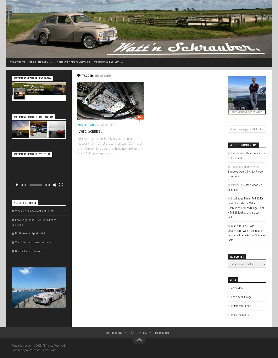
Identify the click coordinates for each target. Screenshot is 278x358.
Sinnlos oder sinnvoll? (73, 62)
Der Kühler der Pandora (28, 251)
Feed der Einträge (241, 297)
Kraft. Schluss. (89, 131)
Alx (54, 350)
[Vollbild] (61, 185)
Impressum (162, 332)
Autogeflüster (86, 124)
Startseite (17, 62)
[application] (39, 173)
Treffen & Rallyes (107, 62)
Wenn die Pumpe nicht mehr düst (34, 211)
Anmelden (237, 288)
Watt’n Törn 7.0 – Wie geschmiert (34, 242)
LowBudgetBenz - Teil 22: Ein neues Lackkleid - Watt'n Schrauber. (246, 203)
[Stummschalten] (55, 185)
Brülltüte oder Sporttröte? (30, 233)
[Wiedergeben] (17, 185)
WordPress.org (240, 314)
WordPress (32, 350)
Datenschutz (114, 332)
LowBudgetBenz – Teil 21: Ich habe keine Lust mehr (246, 212)
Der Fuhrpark (38, 62)
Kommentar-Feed (241, 306)
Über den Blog (139, 332)
